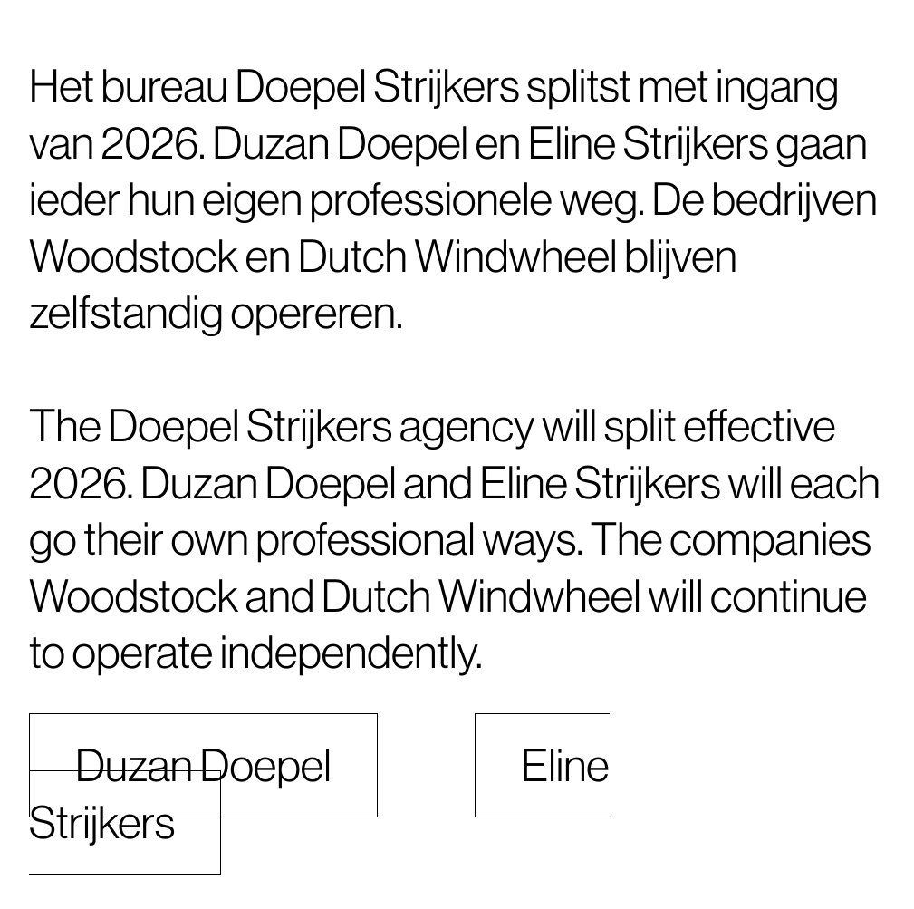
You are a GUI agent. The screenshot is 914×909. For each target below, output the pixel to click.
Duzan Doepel (203, 765)
